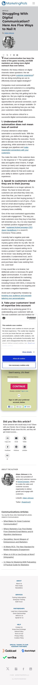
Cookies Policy (19, 638)
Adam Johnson (9, 33)
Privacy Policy (19, 636)
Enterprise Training (19, 599)
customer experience (24, 75)
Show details (27, 352)
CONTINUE (19, 386)
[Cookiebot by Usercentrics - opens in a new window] (27, 318)
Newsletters (19, 588)
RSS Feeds (19, 586)
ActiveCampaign (23, 482)
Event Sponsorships (19, 613)
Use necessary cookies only (19, 365)
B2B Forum (19, 602)
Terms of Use (19, 633)
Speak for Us (19, 618)
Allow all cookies (19, 358)
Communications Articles (15, 512)
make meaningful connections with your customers (15, 150)
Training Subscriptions (19, 597)
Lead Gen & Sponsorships (19, 611)
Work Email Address (12, 377)
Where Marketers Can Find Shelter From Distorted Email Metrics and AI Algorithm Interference (18, 531)
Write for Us (19, 615)
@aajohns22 (26, 502)
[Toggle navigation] (33, 3)
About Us (19, 583)
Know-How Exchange (19, 629)
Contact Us (19, 627)
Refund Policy (19, 631)
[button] (11, 406)
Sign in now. (24, 391)
